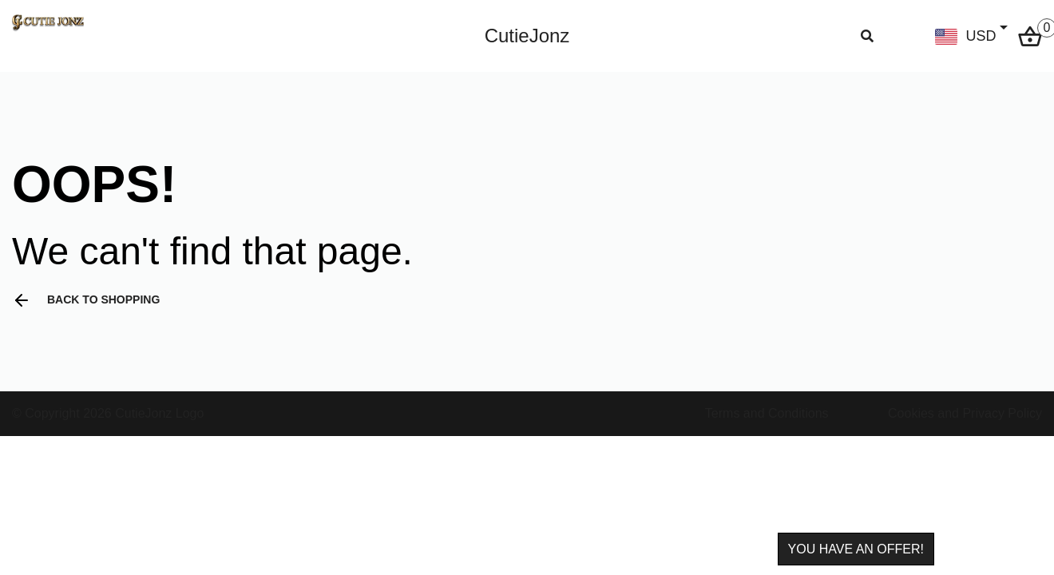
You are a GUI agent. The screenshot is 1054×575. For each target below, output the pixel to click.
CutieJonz (527, 35)
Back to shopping (86, 300)
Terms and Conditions (767, 413)
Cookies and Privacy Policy (965, 413)
